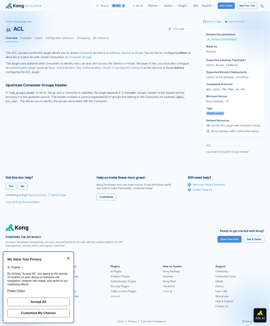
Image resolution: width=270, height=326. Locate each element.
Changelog (83, 37)
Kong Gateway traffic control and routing (234, 131)
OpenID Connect (130, 68)
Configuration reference (60, 37)
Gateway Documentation (222, 39)
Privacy (132, 321)
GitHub (219, 281)
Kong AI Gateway (68, 276)
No (22, 186)
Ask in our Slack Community (206, 184)
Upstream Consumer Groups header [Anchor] (36, 85)
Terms (120, 321)
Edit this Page (58, 194)
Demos (219, 286)
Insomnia (63, 286)
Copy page (176, 28)
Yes (11, 186)
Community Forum (225, 276)
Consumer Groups (80, 57)
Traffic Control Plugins (123, 291)
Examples (26, 37)
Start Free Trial (247, 5)
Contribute (106, 196)
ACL (209, 145)
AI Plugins (116, 271)
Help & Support (224, 301)
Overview (12, 37)
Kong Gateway (66, 271)
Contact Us (221, 306)
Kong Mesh (64, 281)
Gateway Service (120, 53)
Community (221, 271)
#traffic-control (215, 113)
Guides (39, 37)
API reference (101, 37)
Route (139, 53)
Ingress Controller (68, 296)
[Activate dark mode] (262, 6)
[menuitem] (154, 5)
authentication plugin (23, 68)
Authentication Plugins (123, 281)
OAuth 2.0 (109, 68)
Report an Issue (37, 194)
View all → (117, 296)
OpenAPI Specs (67, 291)
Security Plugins (120, 286)
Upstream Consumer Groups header (228, 151)
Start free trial (230, 239)
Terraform (169, 286)
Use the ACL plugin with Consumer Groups (236, 125)
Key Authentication (89, 68)
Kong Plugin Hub (22, 21)
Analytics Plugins (120, 276)
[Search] (111, 5)
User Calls (221, 291)
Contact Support (200, 189)
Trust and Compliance (153, 321)
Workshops (222, 296)
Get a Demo (226, 5)
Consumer (85, 53)
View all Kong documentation (23, 202)
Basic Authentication (62, 68)
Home (9, 21)
